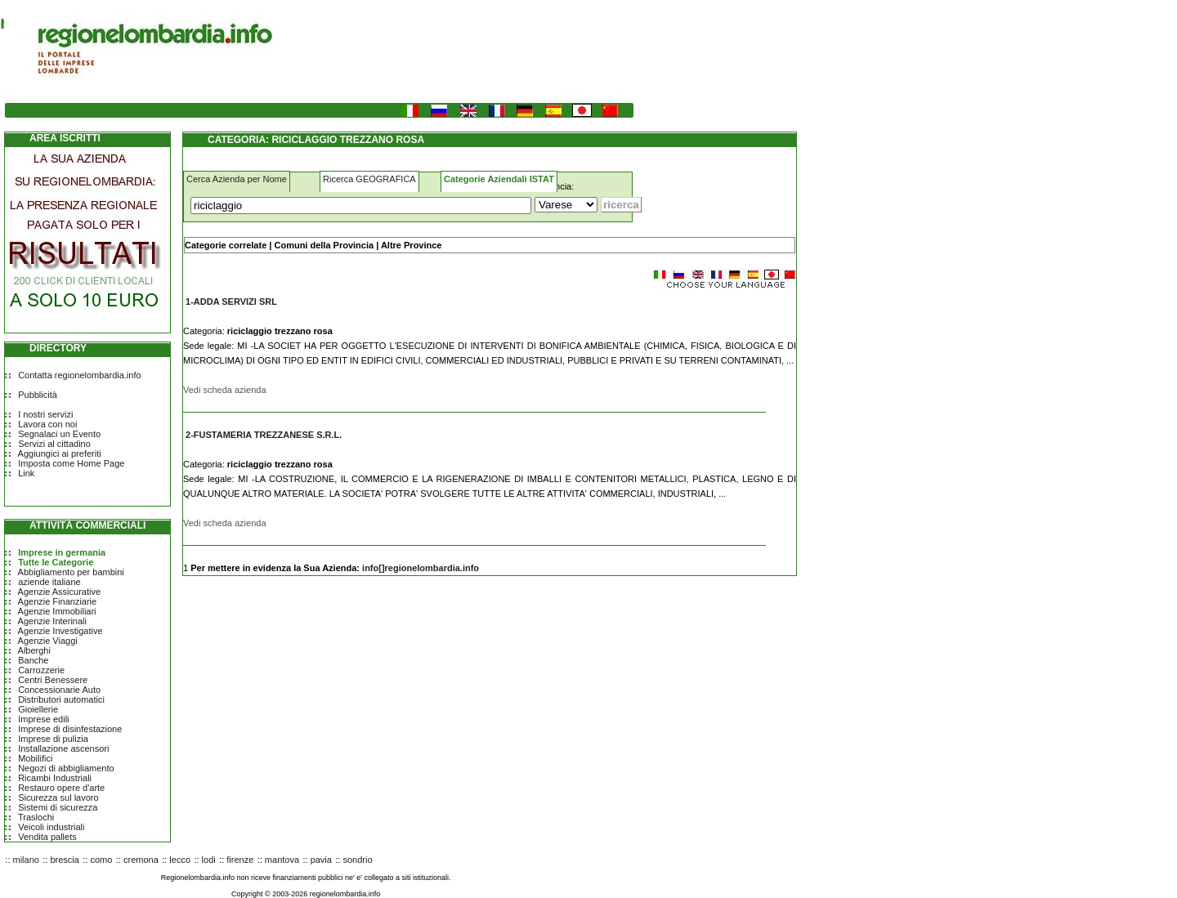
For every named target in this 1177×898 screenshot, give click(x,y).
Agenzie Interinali (52, 621)
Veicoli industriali (51, 827)
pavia (321, 859)
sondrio (357, 859)
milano (26, 859)
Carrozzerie (41, 670)
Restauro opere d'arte (61, 788)
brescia (64, 859)
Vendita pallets (47, 837)
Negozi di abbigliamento (66, 768)
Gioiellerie (38, 709)
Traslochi (36, 817)
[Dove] (566, 204)
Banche (33, 660)
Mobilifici (35, 758)
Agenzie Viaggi (48, 641)
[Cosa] (360, 205)
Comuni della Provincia (324, 245)
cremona (141, 859)
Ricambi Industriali (55, 778)
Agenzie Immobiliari (57, 611)
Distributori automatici (61, 699)
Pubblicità (37, 395)
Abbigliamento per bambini (71, 572)
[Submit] (621, 204)
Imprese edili (43, 719)
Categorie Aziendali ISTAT (499, 179)
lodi (209, 859)
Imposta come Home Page (71, 463)
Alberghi (34, 650)
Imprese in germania (61, 552)
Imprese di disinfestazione (70, 729)
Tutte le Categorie (55, 562)
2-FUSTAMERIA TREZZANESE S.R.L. (264, 435)
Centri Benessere (52, 680)
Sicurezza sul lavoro (58, 797)
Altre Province (411, 245)
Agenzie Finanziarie (57, 601)
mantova (282, 859)
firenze (239, 859)
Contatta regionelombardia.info (79, 375)
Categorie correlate (225, 245)
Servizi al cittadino (54, 444)
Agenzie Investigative (60, 631)
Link (26, 473)
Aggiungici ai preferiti (59, 453)
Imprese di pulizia (53, 739)
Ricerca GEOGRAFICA (369, 179)
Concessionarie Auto (59, 690)
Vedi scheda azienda (224, 390)
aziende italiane (49, 582)
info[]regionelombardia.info (420, 568)
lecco (179, 859)
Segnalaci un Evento (59, 434)
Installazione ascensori (63, 748)
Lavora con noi (47, 424)
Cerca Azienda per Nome (236, 179)
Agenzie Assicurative (59, 591)
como (102, 859)
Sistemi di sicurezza (57, 807)
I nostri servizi (45, 414)
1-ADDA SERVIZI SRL (231, 301)
